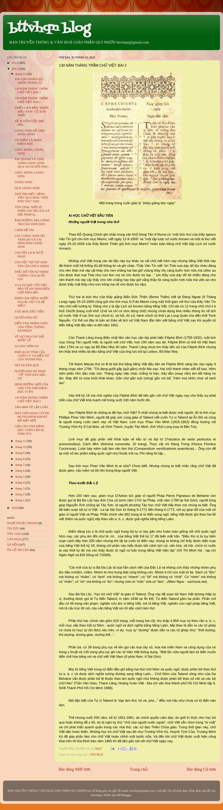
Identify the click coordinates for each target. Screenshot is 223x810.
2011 (15, 68)
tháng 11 (20, 441)
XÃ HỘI (12, 544)
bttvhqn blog (49, 28)
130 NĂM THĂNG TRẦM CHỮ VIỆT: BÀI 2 (31, 90)
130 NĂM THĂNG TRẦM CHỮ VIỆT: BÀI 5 (31, 399)
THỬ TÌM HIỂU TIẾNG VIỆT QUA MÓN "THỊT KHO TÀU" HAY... (31, 197)
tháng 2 (20, 494)
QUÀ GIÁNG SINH (27, 188)
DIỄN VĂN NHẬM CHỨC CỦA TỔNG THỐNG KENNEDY (31, 326)
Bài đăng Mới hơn (75, 769)
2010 (15, 507)
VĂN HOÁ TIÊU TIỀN (29, 311)
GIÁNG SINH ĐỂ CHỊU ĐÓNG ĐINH (30, 132)
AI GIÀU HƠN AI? (27, 346)
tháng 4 (20, 482)
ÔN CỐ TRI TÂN (18, 550)
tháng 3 (20, 488)
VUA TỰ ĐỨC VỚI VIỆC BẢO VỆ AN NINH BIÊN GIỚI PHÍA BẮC (32, 288)
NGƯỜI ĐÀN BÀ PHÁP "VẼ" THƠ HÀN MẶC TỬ (30, 374)
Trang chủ (139, 769)
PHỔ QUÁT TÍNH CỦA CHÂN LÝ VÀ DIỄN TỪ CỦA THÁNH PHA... (32, 355)
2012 (15, 62)
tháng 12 (21, 74)
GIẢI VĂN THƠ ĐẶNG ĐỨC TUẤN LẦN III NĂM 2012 (30, 429)
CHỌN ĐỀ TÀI (24, 230)
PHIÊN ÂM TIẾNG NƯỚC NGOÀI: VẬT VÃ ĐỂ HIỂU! (32, 301)
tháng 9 (20, 453)
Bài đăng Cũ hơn (201, 769)
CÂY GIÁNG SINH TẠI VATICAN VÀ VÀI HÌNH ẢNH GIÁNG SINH (30, 241)
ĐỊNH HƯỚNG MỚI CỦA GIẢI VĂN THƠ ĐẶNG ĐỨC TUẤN (31, 388)
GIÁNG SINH (23, 182)
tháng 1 (20, 500)
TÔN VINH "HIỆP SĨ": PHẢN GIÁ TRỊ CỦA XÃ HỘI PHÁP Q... (32, 210)
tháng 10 (21, 447)
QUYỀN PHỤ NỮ (26, 317)
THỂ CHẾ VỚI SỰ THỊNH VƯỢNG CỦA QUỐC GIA (32, 275)
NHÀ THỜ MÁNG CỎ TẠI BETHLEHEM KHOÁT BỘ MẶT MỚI (32, 416)
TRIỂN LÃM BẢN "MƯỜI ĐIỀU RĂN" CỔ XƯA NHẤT (31, 111)
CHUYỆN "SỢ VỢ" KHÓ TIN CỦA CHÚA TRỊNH (32, 263)
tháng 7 (20, 464)
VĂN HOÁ (96, 754)
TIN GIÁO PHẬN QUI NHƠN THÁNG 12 (29, 80)
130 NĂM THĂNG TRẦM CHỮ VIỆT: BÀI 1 (31, 99)
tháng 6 (20, 470)
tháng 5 (20, 476)
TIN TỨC (13, 528)
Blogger (126, 795)
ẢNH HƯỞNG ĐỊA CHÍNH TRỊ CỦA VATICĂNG (32, 222)
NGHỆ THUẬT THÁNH (22, 523)
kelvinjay (96, 795)
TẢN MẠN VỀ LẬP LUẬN (31, 407)
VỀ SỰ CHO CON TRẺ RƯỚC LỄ (29, 338)
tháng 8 (20, 458)
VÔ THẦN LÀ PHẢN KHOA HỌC (28, 141)
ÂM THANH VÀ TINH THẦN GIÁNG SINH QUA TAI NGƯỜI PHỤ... (32, 162)
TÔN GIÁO (14, 533)
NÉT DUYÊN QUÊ (27, 365)
